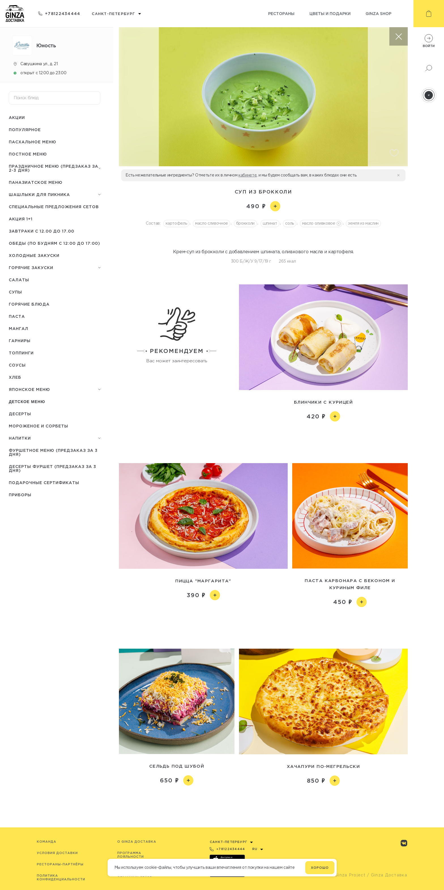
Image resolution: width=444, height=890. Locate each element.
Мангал (18, 328)
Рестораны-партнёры (60, 864)
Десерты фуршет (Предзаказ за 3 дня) (52, 468)
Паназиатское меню (36, 182)
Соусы (17, 365)
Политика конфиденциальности (61, 877)
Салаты (19, 280)
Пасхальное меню (32, 142)
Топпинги (21, 353)
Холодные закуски (34, 255)
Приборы (20, 495)
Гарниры (20, 340)
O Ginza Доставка (136, 841)
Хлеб (15, 377)
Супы (15, 292)
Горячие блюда (29, 304)
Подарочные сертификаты (44, 482)
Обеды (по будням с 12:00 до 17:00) (54, 243)
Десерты (20, 414)
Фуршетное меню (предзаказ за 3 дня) (53, 452)
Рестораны (281, 13)
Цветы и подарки (330, 13)
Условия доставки (57, 853)
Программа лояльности (130, 854)
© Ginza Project (347, 875)
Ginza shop (378, 13)
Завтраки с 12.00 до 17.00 (41, 231)
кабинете (247, 175)
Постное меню (28, 154)
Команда (46, 841)
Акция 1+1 (21, 219)
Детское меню (27, 401)
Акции (17, 117)
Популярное (25, 129)
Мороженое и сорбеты (38, 426)
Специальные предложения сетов (54, 207)
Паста (17, 316)
